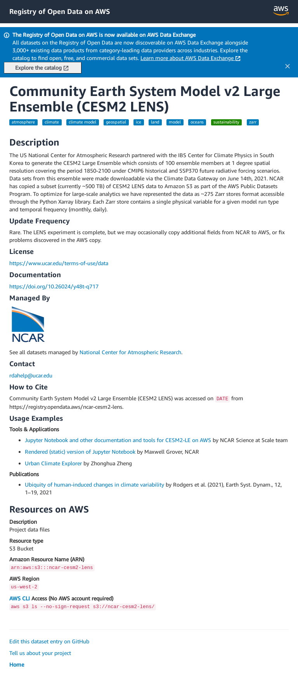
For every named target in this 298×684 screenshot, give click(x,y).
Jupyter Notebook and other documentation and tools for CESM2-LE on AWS (118, 440)
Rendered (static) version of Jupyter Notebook (80, 451)
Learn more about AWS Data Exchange (190, 58)
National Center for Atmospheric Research (130, 352)
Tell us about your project (40, 653)
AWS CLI (19, 598)
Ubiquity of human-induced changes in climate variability (94, 484)
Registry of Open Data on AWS (59, 11)
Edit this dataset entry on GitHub (49, 641)
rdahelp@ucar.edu (30, 375)
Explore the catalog (42, 67)
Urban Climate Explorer (53, 463)
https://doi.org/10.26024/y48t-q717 (54, 286)
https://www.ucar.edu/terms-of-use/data (58, 263)
